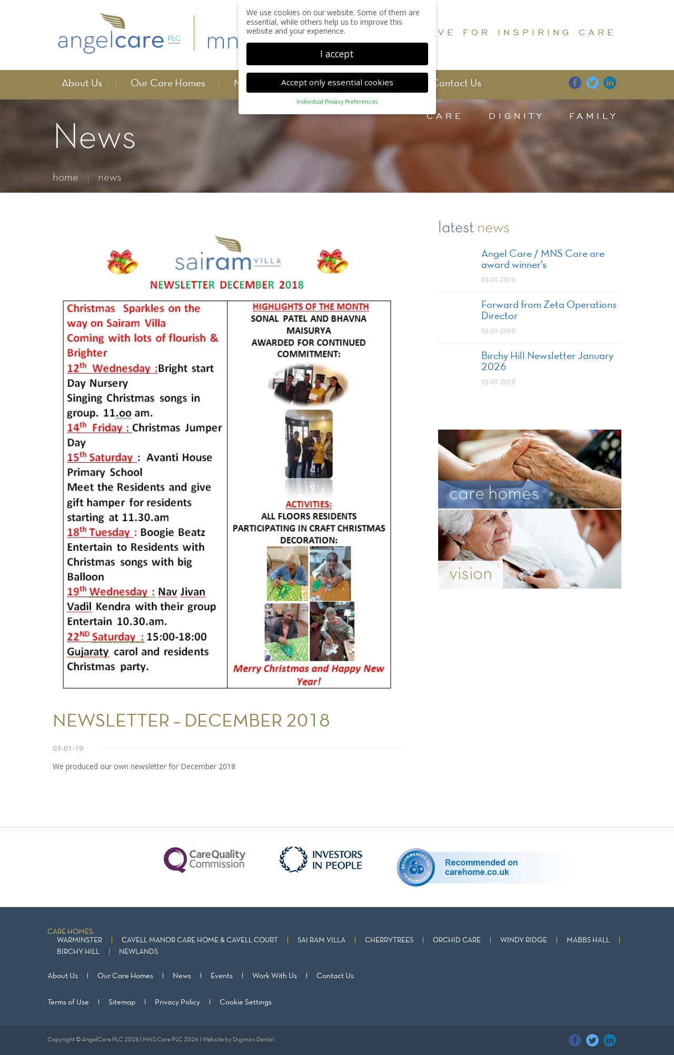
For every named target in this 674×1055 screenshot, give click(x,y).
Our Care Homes (168, 83)
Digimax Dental (253, 1039)
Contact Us (456, 83)
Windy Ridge (523, 940)
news (110, 178)
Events (222, 976)
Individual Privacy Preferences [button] (337, 93)
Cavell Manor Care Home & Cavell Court (200, 940)
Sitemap (121, 1002)
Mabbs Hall (588, 940)
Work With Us (274, 976)
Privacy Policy (177, 1002)
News (182, 976)
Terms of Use (68, 1002)
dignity (516, 116)
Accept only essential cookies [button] (337, 73)
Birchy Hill (78, 952)
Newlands (138, 952)
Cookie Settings (246, 1002)
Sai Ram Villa (321, 940)
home (65, 178)
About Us (82, 83)
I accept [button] (337, 44)
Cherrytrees (389, 940)
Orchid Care (457, 940)
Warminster (79, 940)
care (445, 116)
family (593, 116)
